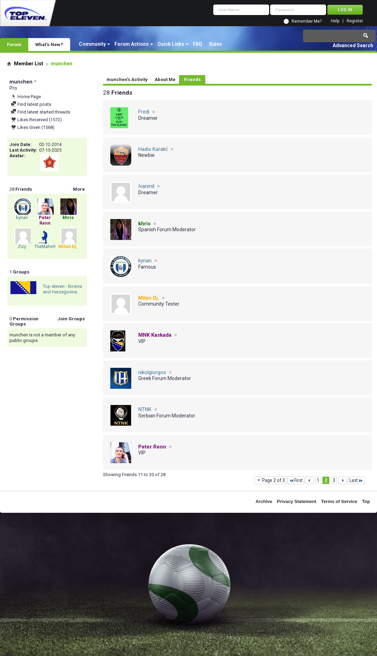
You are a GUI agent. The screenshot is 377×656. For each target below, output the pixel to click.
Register (355, 21)
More (79, 189)
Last (356, 480)
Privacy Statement (296, 501)
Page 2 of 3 (270, 480)
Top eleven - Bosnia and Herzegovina (62, 289)
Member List (28, 63)
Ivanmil (146, 186)
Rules (215, 44)
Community (92, 44)
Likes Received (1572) (36, 119)
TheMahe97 (46, 246)
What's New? (49, 44)
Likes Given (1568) (32, 127)
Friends (192, 79)
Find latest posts (31, 104)
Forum (14, 44)
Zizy (22, 246)
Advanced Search (353, 45)
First (296, 480)
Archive (264, 501)
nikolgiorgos (152, 372)
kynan (22, 217)
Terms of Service (339, 501)
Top (366, 501)
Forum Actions (131, 44)
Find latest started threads (40, 112)
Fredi (143, 112)
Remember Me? (306, 21)
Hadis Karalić (153, 149)
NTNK (144, 409)
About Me (165, 79)
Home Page (26, 96)
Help (335, 21)
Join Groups (71, 318)
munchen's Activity (127, 79)
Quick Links (170, 44)
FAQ (197, 44)
